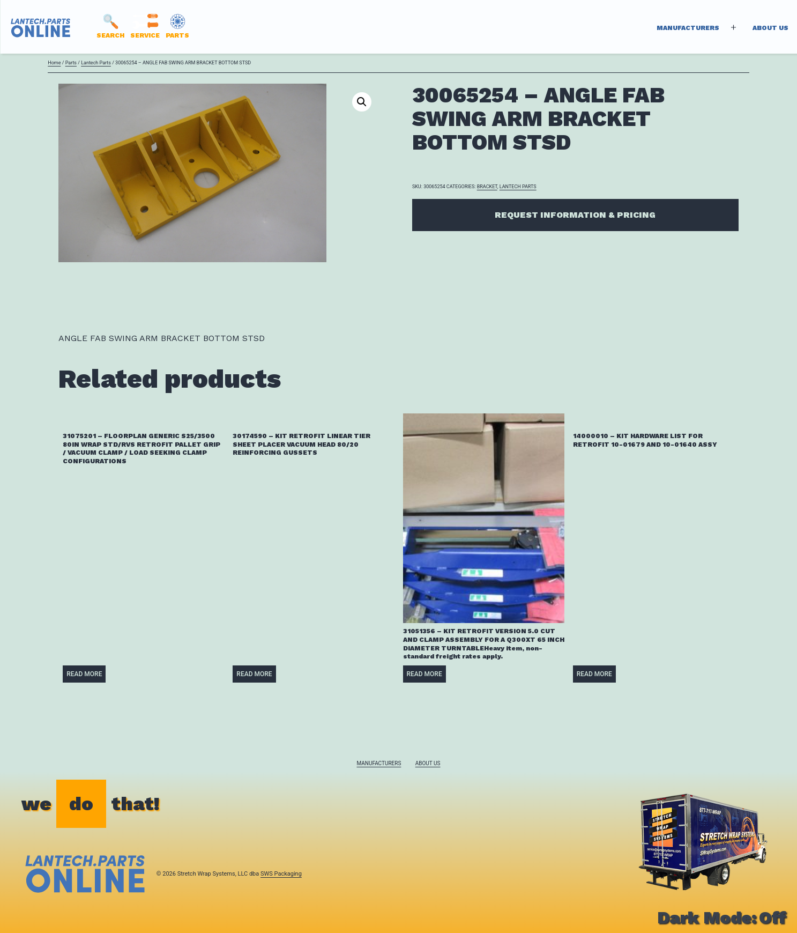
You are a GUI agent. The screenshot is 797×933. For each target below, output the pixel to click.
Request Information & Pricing (575, 215)
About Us (770, 28)
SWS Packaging (281, 873)
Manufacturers (688, 28)
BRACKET (487, 186)
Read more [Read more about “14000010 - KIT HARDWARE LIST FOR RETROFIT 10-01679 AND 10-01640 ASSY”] (594, 674)
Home (54, 62)
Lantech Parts (96, 62)
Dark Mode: (721, 917)
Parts (71, 62)
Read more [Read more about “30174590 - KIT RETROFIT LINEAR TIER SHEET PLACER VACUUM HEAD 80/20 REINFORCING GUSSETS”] (254, 674)
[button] (361, 102)
